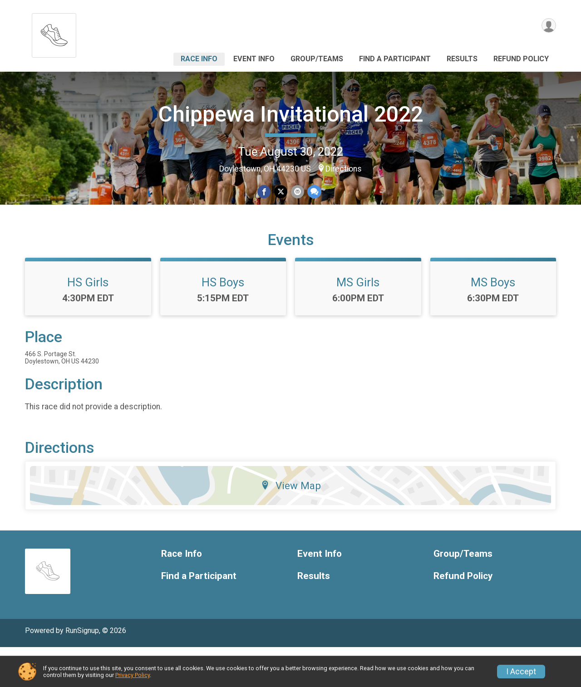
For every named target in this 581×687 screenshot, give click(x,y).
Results (462, 58)
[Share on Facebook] (264, 192)
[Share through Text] (313, 192)
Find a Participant (395, 58)
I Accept (521, 671)
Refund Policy (521, 58)
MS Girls (357, 322)
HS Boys (223, 322)
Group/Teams (316, 58)
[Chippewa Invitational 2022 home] (54, 33)
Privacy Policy (132, 675)
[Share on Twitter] (280, 192)
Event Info (254, 58)
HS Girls (87, 322)
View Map (291, 525)
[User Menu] (547, 26)
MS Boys (493, 322)
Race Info (199, 58)
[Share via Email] (296, 192)
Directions (343, 168)
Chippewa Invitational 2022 (290, 114)
